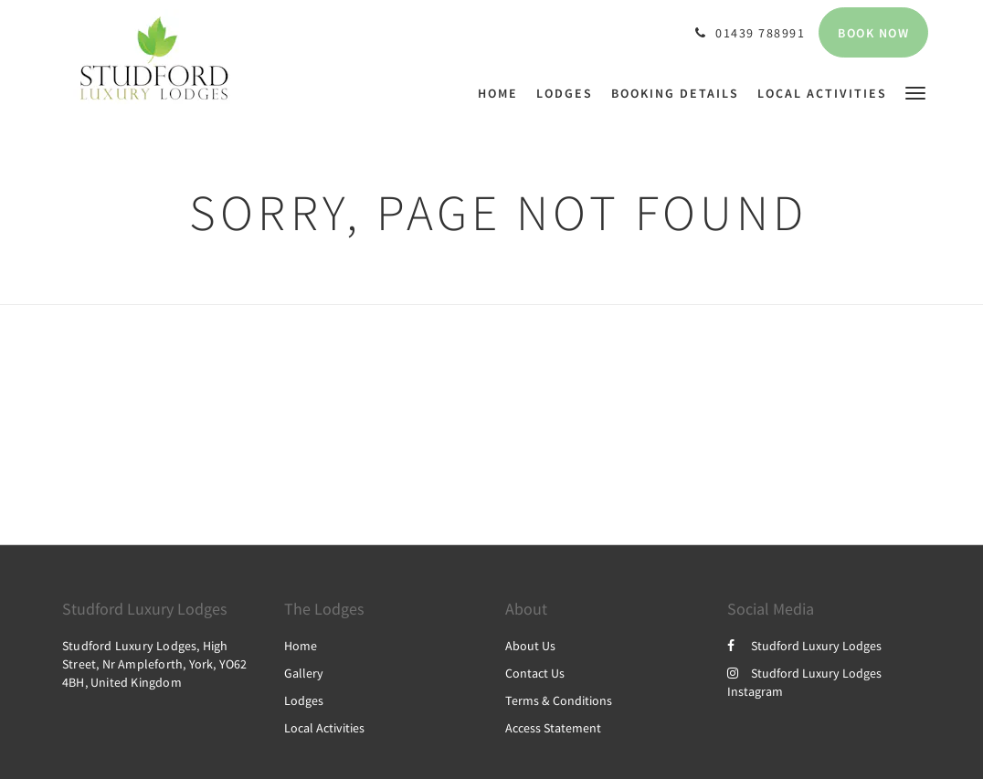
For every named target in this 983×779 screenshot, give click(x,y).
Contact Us (535, 673)
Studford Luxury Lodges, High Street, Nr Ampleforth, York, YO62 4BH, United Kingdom (155, 663)
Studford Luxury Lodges (804, 645)
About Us (530, 645)
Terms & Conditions (558, 700)
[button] (915, 92)
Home (300, 645)
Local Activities (324, 728)
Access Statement (553, 728)
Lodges (303, 700)
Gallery (303, 673)
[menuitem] (502, 93)
